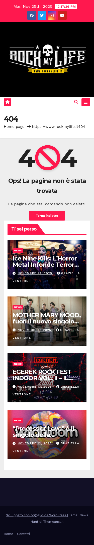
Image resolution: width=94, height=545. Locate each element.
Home (8, 534)
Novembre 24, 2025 (35, 273)
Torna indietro (47, 216)
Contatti (23, 534)
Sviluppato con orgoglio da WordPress (36, 515)
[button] (76, 102)
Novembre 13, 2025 (35, 386)
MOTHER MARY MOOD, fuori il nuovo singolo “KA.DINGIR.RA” (47, 321)
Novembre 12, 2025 (35, 443)
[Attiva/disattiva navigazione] (85, 102)
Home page (14, 126)
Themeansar (53, 522)
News (18, 250)
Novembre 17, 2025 (35, 330)
